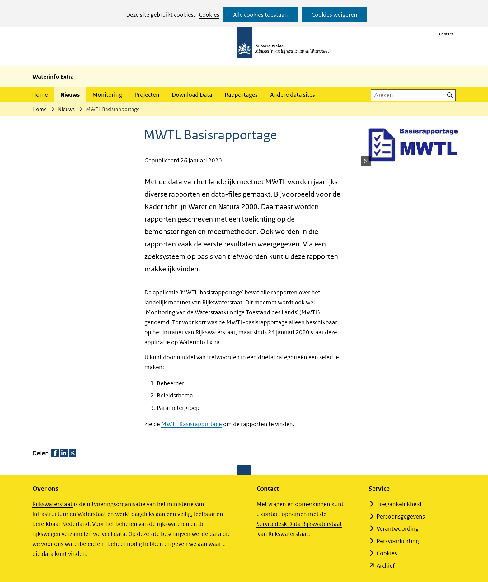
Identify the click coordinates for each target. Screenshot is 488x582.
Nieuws (70, 94)
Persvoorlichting (398, 541)
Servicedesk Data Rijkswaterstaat (299, 524)
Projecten (146, 94)
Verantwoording (398, 528)
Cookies (209, 14)
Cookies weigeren (334, 14)
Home (40, 94)
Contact (446, 34)
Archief (386, 565)
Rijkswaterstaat (52, 504)
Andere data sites (292, 94)
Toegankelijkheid (399, 504)
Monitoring (107, 94)
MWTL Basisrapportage (191, 424)
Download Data (192, 94)
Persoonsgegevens (401, 516)
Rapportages (241, 94)
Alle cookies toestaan (260, 14)
